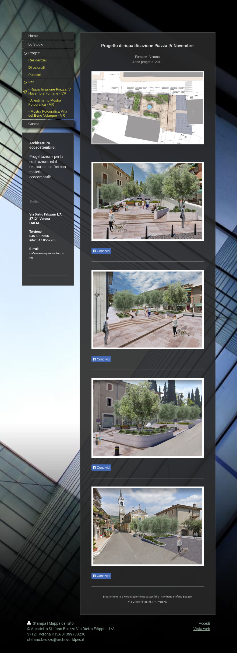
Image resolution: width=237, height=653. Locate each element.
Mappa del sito (61, 623)
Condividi (101, 251)
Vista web (201, 628)
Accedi (204, 623)
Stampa (37, 623)
